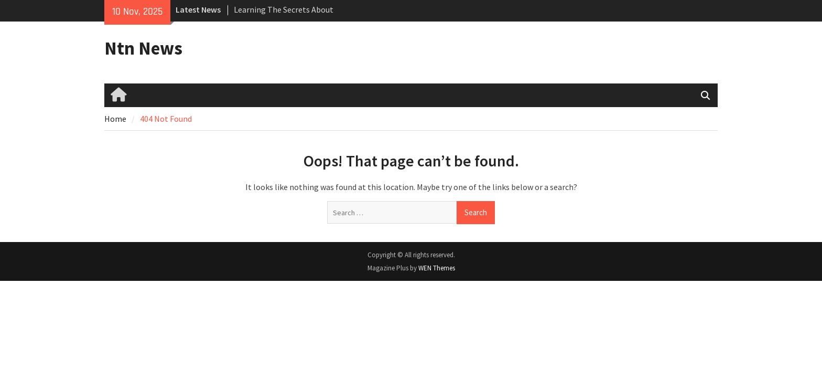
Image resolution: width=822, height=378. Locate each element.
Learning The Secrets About (283, 9)
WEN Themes (436, 268)
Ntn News (143, 48)
